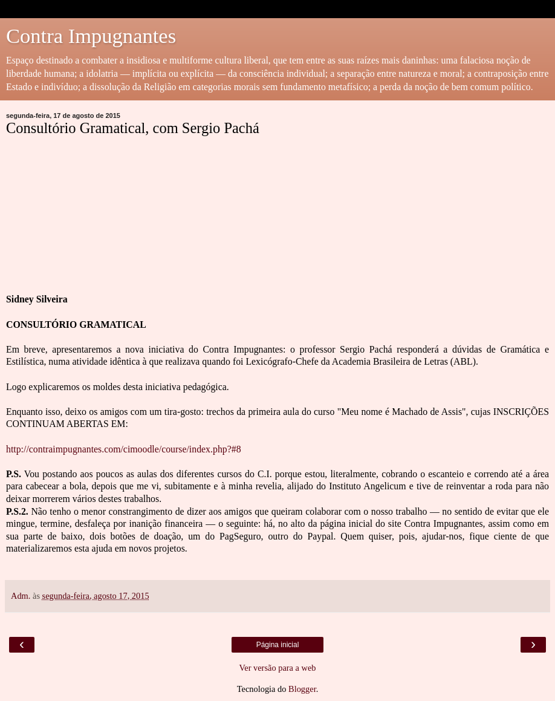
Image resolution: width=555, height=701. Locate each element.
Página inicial (277, 645)
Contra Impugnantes (91, 35)
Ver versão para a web (277, 668)
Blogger (302, 689)
